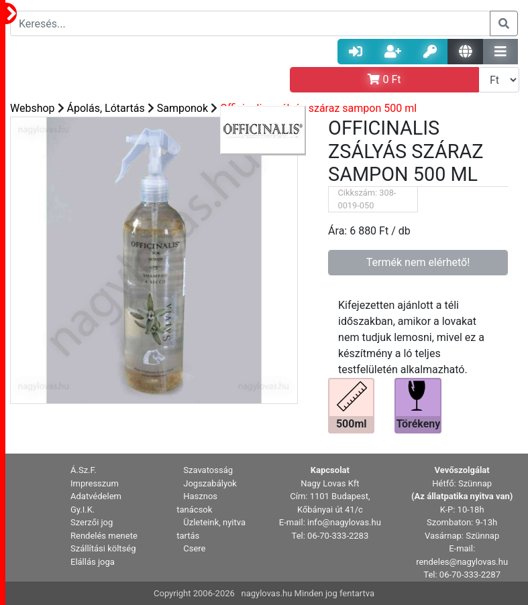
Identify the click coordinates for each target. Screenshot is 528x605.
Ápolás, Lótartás (106, 108)
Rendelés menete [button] (104, 536)
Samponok (182, 108)
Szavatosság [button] (208, 470)
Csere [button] (194, 548)
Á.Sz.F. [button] (83, 470)
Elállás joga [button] (92, 562)
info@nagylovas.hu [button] (344, 522)
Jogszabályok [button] (210, 483)
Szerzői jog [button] (91, 522)
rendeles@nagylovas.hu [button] (462, 562)
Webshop (32, 108)
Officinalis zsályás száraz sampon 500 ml (318, 108)
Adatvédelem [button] (95, 496)
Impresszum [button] (94, 483)
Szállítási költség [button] (103, 548)
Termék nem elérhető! (418, 262)
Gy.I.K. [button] (82, 510)
